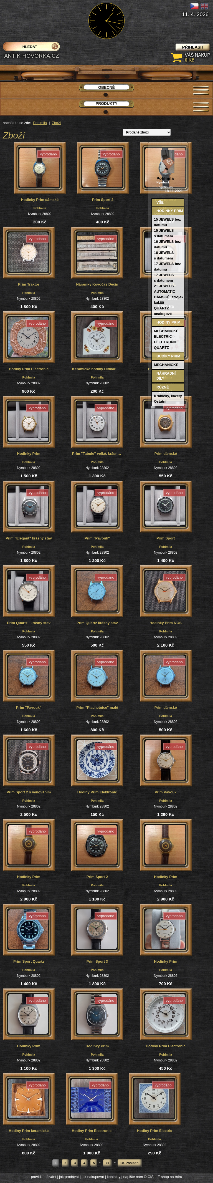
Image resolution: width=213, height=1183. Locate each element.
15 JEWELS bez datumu (167, 222)
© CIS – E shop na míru (163, 1177)
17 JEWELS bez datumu (167, 266)
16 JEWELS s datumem (164, 255)
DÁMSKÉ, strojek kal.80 (168, 300)
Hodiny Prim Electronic (29, 369)
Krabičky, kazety (168, 396)
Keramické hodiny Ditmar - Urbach (97, 369)
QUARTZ (161, 347)
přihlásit (193, 47)
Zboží (56, 123)
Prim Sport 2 (102, 200)
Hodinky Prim (28, 453)
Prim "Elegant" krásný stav (29, 538)
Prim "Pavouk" (97, 538)
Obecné (106, 87)
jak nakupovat (93, 1177)
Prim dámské (165, 453)
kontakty (113, 1177)
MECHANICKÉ (166, 331)
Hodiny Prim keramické (29, 1131)
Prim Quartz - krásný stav (28, 623)
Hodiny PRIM (168, 322)
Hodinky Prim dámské (40, 200)
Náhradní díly (166, 375)
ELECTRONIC (166, 342)
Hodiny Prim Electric (154, 1131)
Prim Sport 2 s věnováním (29, 792)
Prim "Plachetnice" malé (97, 707)
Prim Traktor (28, 284)
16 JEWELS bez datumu (167, 244)
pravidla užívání (43, 1177)
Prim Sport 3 (97, 961)
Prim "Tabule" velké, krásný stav (97, 453)
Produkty (107, 103)
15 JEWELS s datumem (164, 233)
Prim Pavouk (166, 792)
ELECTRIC (163, 336)
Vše (160, 202)
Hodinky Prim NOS (165, 623)
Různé (162, 387)
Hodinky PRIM (169, 211)
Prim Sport (165, 538)
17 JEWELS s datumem (164, 277)
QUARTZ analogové (163, 311)
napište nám (133, 1177)
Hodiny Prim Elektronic (97, 792)
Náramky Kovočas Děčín (97, 284)
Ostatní (160, 401)
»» (107, 1163)
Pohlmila (40, 123)
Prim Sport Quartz (28, 961)
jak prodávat (69, 1177)
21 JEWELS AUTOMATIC (164, 289)
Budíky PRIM (168, 356)
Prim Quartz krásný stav (97, 623)
